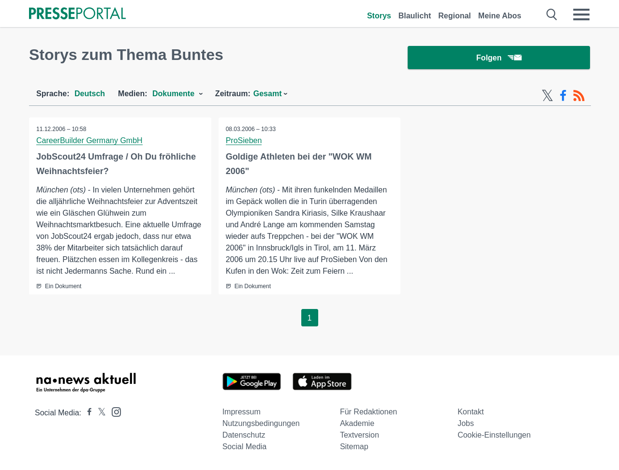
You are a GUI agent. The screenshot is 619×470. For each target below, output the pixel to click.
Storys (379, 16)
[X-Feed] (547, 95)
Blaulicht (414, 16)
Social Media (244, 446)
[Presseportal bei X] (99, 413)
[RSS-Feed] (579, 95)
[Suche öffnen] (552, 14)
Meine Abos (499, 16)
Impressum (241, 412)
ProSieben (244, 140)
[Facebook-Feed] (563, 95)
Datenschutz (243, 435)
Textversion (359, 435)
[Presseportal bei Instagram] (113, 411)
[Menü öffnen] (581, 14)
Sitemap (354, 446)
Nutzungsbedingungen (261, 423)
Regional (454, 16)
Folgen (498, 58)
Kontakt (470, 412)
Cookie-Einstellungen (494, 435)
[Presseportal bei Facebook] (86, 413)
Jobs (465, 423)
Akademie (357, 423)
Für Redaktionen (368, 412)
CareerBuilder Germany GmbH (89, 140)
